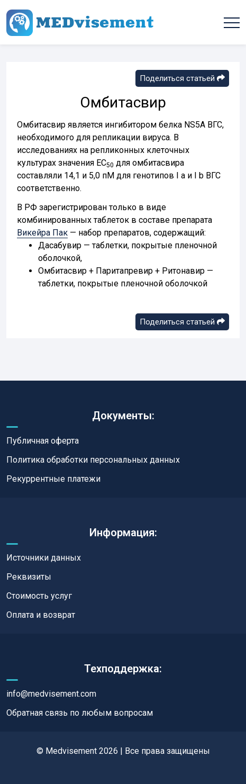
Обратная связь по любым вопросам (79, 713)
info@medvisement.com (51, 694)
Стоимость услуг (39, 596)
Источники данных (43, 558)
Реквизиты (28, 577)
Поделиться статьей (182, 78)
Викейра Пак (42, 233)
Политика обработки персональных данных (93, 460)
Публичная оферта (42, 441)
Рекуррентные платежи (53, 479)
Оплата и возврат (40, 615)
